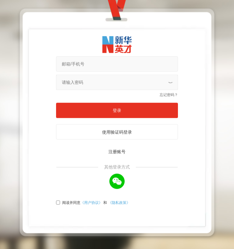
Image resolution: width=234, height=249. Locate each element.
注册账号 (117, 139)
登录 (117, 98)
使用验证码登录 (117, 120)
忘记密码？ (169, 83)
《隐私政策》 (119, 191)
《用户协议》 (91, 191)
